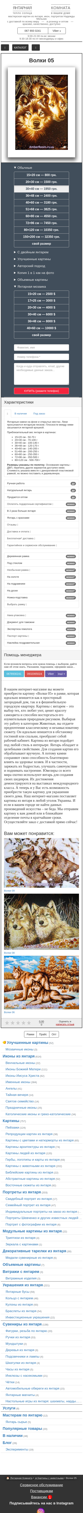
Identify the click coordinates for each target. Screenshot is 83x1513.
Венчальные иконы (20, 1063)
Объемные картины (32, 280)
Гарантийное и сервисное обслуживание (32, 545)
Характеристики (18, 402)
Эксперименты (17, 1449)
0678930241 (14, 673)
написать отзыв (65, 1024)
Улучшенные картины (34, 259)
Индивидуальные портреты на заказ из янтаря (41, 1211)
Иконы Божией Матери (23, 1069)
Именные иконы (18, 1082)
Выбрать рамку (17, 604)
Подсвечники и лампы (22, 1356)
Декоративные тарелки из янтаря (34, 1251)
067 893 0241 (32, 30)
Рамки (30, 1034)
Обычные (24, 168)
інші (61, 673)
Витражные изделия (21, 1278)
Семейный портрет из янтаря (28, 1205)
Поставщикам (41, 1491)
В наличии (21, 413)
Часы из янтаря (17, 1369)
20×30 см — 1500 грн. (41, 182)
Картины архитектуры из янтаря (30, 1147)
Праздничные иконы (21, 1107)
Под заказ (39, 413)
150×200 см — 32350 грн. (41, 236)
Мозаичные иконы (19, 1049)
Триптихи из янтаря (21, 1238)
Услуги (9, 1408)
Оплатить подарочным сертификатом (41, 504)
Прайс (43, 1034)
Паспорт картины (41, 636)
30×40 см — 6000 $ (41, 314)
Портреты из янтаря (22, 1192)
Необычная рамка (41, 570)
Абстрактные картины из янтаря (30, 1179)
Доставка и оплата (19, 531)
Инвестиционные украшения (28, 1317)
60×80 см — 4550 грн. (41, 216)
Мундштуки (14, 1344)
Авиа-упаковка (41, 615)
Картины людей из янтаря (25, 1153)
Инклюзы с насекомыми (24, 1375)
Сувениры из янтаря (22, 1324)
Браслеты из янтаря (21, 1311)
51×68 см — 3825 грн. (41, 209)
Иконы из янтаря (19, 1056)
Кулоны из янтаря (19, 1304)
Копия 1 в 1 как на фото (35, 273)
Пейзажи (12, 1127)
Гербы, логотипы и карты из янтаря (33, 1159)
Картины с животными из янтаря (30, 1166)
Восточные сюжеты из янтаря (28, 1185)
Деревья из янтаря (20, 1350)
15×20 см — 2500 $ (41, 294)
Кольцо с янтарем (19, 1298)
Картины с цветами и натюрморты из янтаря (40, 1140)
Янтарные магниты (20, 1395)
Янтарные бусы (17, 1292)
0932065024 (34, 673)
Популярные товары (22, 1428)
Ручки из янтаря (18, 1337)
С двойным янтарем (32, 252)
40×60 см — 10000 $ (41, 328)
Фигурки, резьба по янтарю (26, 1331)
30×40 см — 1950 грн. (41, 188)
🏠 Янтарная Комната (19, 1478)
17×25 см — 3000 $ (41, 300)
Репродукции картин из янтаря (29, 1134)
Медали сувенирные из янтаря (29, 1258)
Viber (57, 30)
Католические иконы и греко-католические (38, 1114)
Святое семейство (20, 1101)
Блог (7, 1443)
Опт (54, 1034)
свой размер (41, 243)
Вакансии (41, 1497)
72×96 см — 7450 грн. (41, 223)
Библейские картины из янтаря (29, 1172)
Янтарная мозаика (31, 286)
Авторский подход (31, 266)
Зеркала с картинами (22, 1244)
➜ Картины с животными (49, 1478)
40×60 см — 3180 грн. (41, 202)
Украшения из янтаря (23, 1285)
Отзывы (12, 524)
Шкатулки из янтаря (21, 1363)
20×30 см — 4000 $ (41, 307)
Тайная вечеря (17, 1095)
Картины (11, 1121)
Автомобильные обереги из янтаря (32, 1388)
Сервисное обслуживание (41, 1485)
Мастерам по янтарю (22, 1415)
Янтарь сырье (16, 1422)
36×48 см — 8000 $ (41, 321)
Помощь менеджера (22, 655)
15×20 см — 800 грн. (42, 175)
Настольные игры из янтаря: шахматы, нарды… (42, 1401)
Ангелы (11, 1088)
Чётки (10, 1382)
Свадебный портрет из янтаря (29, 1199)
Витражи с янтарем (21, 1271)
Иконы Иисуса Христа (22, 1076)
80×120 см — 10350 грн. (41, 229)
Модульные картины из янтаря (32, 1231)
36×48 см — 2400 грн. (41, 195)
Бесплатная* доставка (21, 538)
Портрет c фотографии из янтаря (31, 1224)
